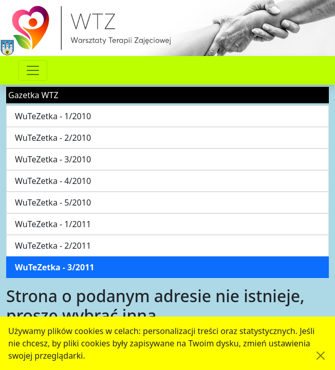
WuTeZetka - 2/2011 (53, 245)
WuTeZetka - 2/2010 (53, 137)
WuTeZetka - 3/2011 (54, 267)
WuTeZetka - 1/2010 (53, 116)
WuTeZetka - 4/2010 (53, 181)
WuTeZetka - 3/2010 (53, 159)
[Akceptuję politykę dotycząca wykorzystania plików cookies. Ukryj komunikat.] (320, 355)
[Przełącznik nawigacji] (32, 70)
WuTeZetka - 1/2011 (53, 224)
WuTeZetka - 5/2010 (53, 202)
